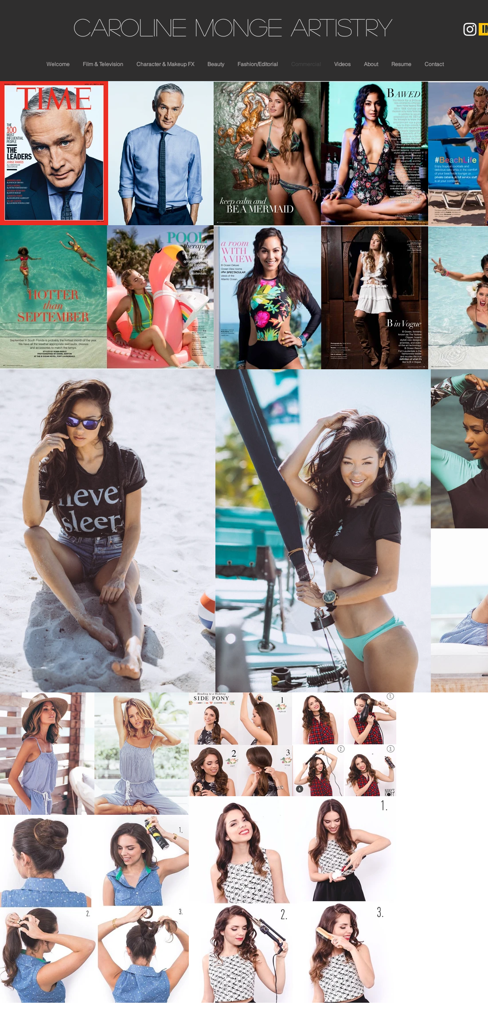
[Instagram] (470, 29)
